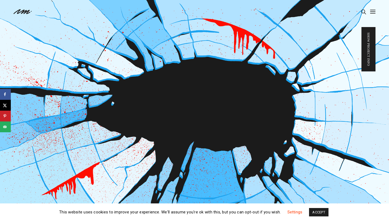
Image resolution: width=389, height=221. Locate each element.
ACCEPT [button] (318, 212)
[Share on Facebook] (5, 94)
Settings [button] (295, 212)
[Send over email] (5, 126)
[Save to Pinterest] (5, 116)
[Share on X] (5, 105)
